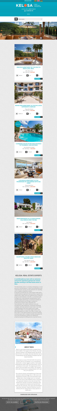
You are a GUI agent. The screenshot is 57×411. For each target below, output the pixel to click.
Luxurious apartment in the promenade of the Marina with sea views (29, 181)
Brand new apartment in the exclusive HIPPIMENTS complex (28, 106)
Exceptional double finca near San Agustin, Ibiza (28, 257)
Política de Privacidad (41, 402)
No (26, 402)
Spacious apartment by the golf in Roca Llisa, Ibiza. (28, 67)
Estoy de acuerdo (12, 402)
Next (55, 30)
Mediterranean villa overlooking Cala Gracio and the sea (28, 219)
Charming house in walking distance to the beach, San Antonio (28, 144)
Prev (1, 30)
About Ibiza (29, 347)
